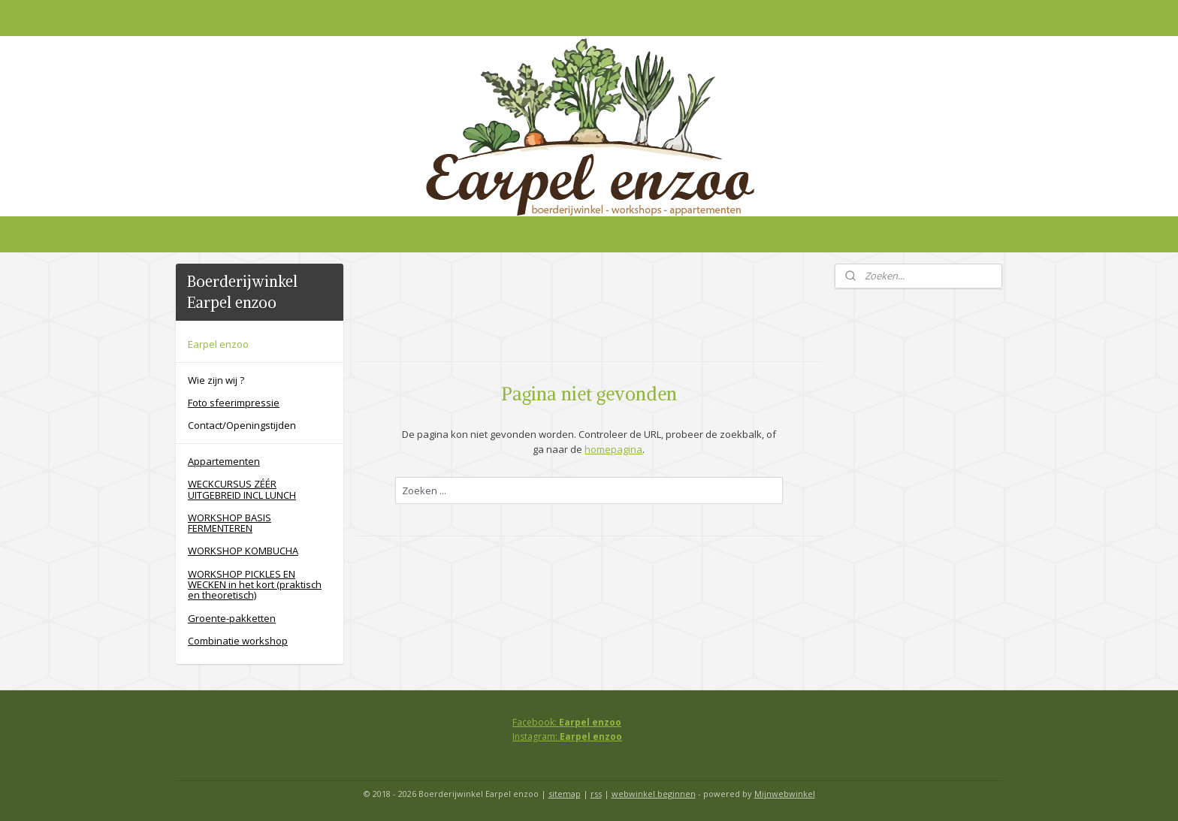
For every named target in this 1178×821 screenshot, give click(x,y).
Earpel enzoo (218, 344)
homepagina (613, 449)
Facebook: (566, 722)
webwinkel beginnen (654, 793)
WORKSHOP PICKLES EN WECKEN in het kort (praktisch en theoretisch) (255, 584)
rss (596, 793)
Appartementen (224, 461)
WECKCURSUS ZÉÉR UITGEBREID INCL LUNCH (242, 489)
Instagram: (567, 736)
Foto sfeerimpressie (233, 402)
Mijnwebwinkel (784, 793)
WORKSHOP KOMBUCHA (243, 550)
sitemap (564, 793)
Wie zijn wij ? (216, 380)
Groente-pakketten (232, 618)
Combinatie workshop (238, 640)
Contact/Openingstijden (242, 425)
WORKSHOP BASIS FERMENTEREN (229, 523)
